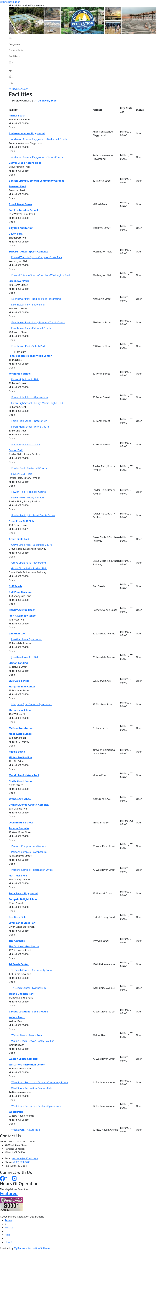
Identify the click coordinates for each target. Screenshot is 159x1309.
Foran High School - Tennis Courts (30, 426)
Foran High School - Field (25, 379)
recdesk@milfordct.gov (25, 1158)
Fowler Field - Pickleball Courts (28, 491)
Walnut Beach (17, 1017)
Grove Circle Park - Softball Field (29, 568)
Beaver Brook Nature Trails (25, 162)
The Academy (17, 940)
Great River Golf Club (21, 521)
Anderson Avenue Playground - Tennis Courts (37, 157)
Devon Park (16, 233)
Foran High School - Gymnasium (29, 397)
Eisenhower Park (19, 281)
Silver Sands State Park (22, 922)
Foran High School (20, 373)
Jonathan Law (17, 633)
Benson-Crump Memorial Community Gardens (36, 180)
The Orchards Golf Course (24, 946)
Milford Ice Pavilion (20, 757)
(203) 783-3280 (21, 1162)
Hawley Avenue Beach (22, 610)
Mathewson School (20, 710)
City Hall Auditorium (21, 228)
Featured (9, 1193)
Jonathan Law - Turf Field (25, 657)
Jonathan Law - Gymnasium (26, 639)
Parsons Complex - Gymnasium (29, 852)
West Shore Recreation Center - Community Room (39, 1082)
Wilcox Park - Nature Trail (25, 1129)
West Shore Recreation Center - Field (31, 1088)
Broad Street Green (20, 204)
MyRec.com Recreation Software (32, 1248)
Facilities (13, 56)
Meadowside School (21, 733)
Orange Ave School (20, 799)
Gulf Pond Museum (20, 592)
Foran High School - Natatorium (29, 421)
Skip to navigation (10, 1)
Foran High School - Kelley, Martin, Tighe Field (37, 403)
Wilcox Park (16, 1111)
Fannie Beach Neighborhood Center (30, 355)
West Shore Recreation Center (27, 1064)
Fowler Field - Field (21, 474)
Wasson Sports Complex (23, 1058)
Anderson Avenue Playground (27, 133)
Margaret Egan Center (22, 686)
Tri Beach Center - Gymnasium (28, 988)
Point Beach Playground (23, 893)
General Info (16, 50)
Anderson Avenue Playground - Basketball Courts (39, 139)
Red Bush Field (17, 917)
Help (7, 1234)
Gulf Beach (15, 586)
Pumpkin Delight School (23, 899)
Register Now (20, 89)
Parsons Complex (19, 828)
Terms (8, 1220)
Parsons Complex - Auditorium (28, 846)
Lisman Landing (18, 663)
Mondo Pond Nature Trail (24, 775)
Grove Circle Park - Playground (28, 562)
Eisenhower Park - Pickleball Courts (31, 328)
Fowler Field (16, 450)
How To (9, 1242)
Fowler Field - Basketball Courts (29, 468)
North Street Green (20, 781)
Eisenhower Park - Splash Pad (28, 346)
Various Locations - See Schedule (28, 1011)
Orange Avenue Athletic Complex (29, 804)
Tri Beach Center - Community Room (31, 970)
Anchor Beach (17, 115)
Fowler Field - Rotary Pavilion (27, 497)
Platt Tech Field (18, 875)
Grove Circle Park (19, 539)
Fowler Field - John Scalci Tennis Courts (33, 515)
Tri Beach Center (19, 964)
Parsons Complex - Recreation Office (32, 869)
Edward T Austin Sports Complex (28, 251)
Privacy (9, 1227)
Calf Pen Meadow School (23, 210)
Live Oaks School (19, 680)
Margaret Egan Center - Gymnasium (31, 704)
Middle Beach (17, 751)
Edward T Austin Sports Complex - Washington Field (40, 275)
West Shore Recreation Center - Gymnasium (36, 1106)
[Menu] (11, 83)
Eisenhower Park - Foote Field (28, 304)
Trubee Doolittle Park (21, 993)
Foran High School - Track (25, 444)
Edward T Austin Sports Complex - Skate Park (36, 257)
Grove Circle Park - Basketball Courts (31, 544)
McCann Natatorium (21, 728)
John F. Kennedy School (22, 615)
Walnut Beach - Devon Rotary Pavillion (32, 1041)
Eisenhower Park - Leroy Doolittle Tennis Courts (38, 322)
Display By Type (45, 100)
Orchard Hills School (21, 822)
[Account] (17, 62)
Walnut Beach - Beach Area (26, 1035)
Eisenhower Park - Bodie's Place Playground (36, 298)
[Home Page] (17, 38)
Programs (14, 44)
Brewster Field (17, 186)
